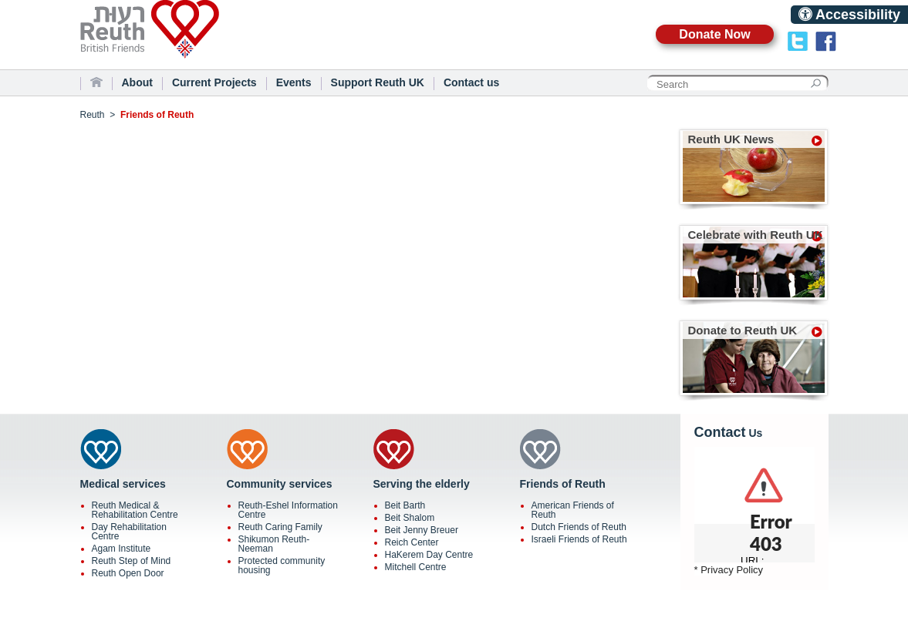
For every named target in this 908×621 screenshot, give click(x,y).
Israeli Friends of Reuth (579, 539)
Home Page (96, 82)
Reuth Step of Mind (131, 561)
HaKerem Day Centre (429, 554)
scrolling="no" (754, 504)
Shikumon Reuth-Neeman (274, 544)
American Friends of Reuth (573, 510)
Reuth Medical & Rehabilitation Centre (135, 510)
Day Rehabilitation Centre (129, 532)
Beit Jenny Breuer (421, 530)
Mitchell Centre (416, 567)
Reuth (176, 38)
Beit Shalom (410, 517)
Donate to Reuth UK (743, 330)
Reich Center (412, 542)
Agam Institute (121, 548)
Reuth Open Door (128, 573)
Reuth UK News (731, 139)
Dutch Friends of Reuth (579, 527)
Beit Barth (405, 505)
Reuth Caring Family (280, 527)
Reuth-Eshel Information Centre (288, 510)
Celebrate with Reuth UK (755, 234)
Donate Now (714, 34)
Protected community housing (282, 566)
